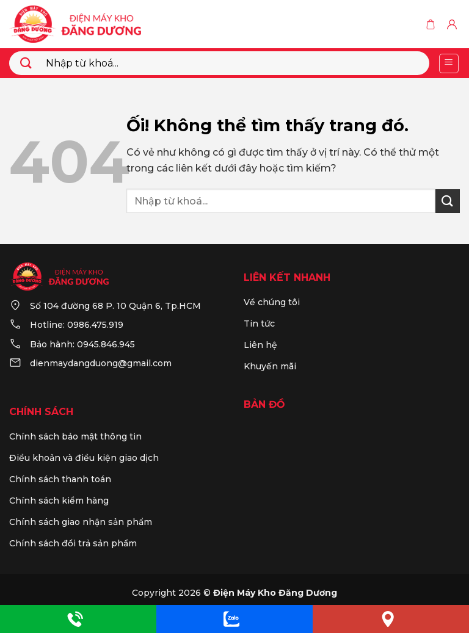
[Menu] (449, 63)
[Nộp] (26, 63)
